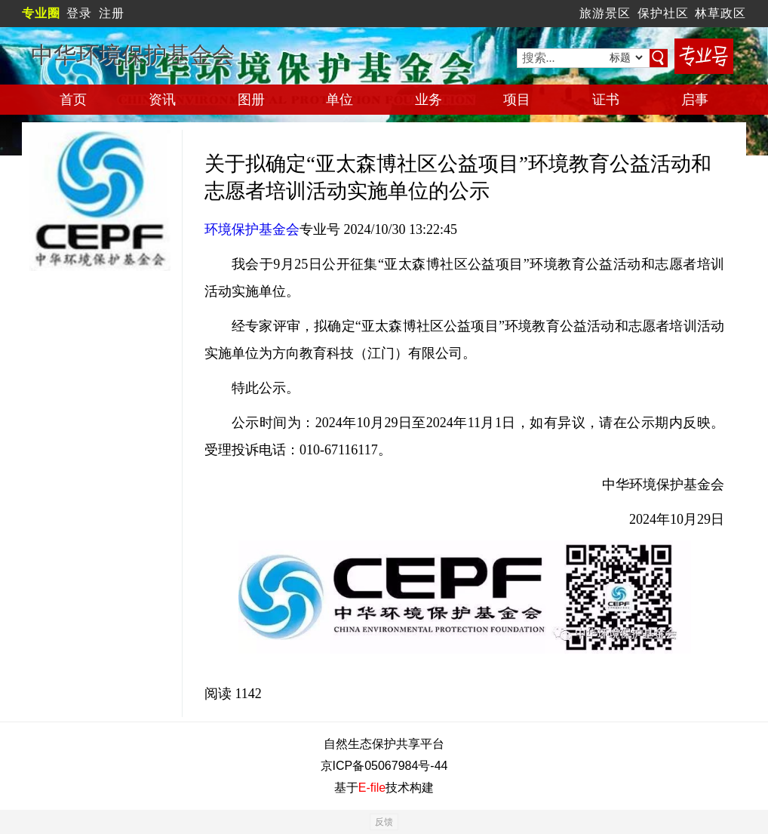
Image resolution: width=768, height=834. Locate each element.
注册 (111, 13)
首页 (73, 99)
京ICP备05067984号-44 (384, 765)
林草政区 (720, 13)
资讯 (162, 99)
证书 (605, 99)
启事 (694, 99)
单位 (339, 99)
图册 (251, 99)
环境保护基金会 (252, 229)
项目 (516, 99)
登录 (79, 13)
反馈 (384, 822)
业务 (428, 99)
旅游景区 (605, 13)
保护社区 (663, 13)
